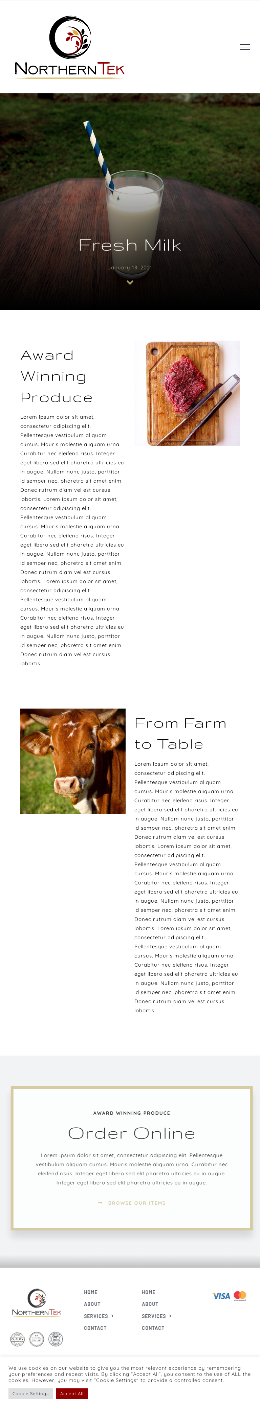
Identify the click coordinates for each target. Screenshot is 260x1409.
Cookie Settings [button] (31, 1393)
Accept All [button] (72, 1393)
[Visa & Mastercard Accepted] (232, 1290)
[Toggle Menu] (244, 47)
